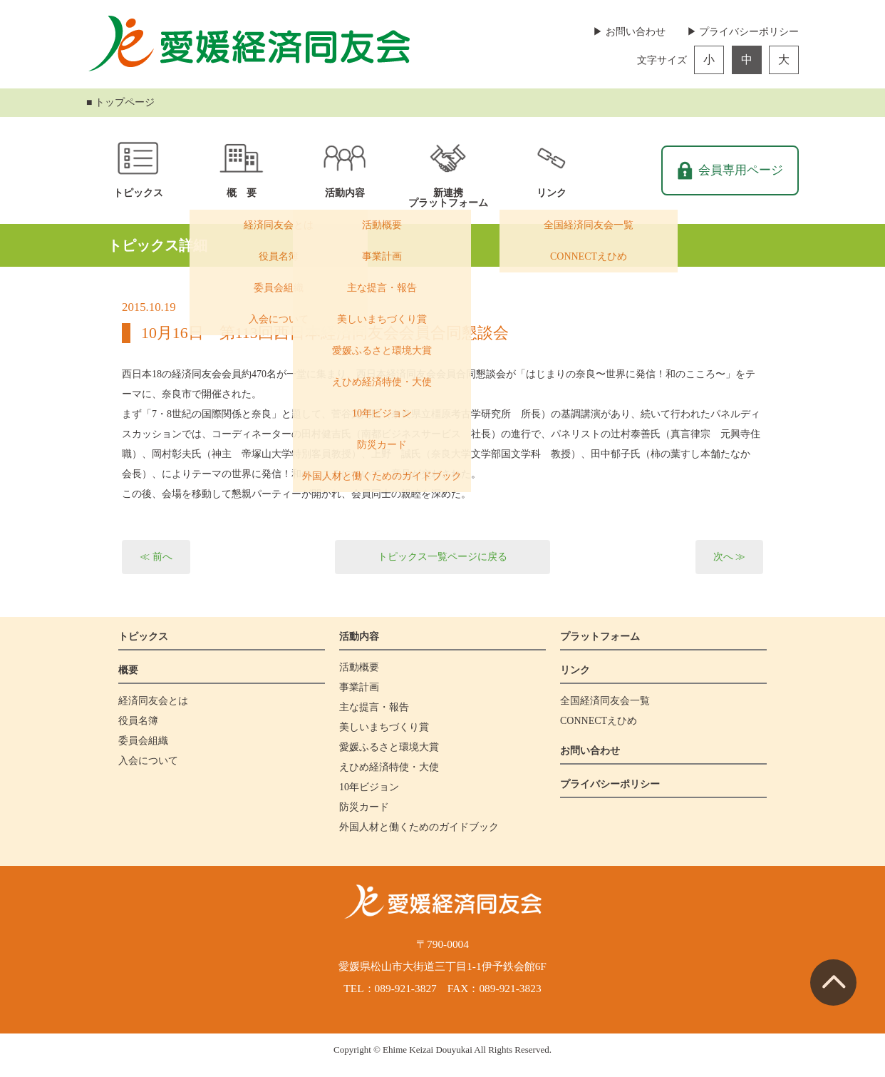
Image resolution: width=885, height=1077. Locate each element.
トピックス (138, 193)
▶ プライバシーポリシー (743, 31)
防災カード (364, 807)
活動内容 (345, 193)
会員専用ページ (740, 170)
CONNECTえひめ (598, 720)
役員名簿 (138, 720)
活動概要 (359, 667)
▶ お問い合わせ (629, 31)
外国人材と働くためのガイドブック (419, 827)
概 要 (242, 193)
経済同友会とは (153, 700)
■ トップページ (120, 102)
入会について (148, 760)
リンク (551, 193)
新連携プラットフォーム (448, 198)
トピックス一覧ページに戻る (442, 556)
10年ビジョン (369, 787)
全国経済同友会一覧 (605, 700)
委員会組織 (143, 740)
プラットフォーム (600, 636)
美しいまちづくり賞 (384, 727)
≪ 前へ (156, 556)
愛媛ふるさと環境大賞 (389, 747)
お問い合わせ (590, 750)
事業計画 (359, 687)
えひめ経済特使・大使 (389, 767)
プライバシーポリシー (610, 784)
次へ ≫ (729, 556)
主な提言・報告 (374, 707)
